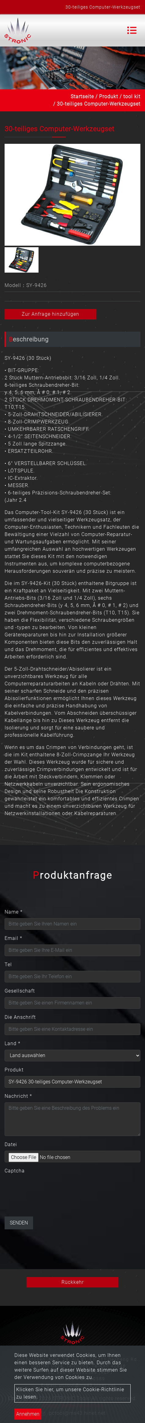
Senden (19, 1223)
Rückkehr (72, 1282)
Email (13, 938)
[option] (72, 195)
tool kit (131, 96)
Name (14, 912)
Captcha (15, 1171)
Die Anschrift (20, 1017)
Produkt (108, 96)
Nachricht (18, 1096)
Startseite (82, 96)
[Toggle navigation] (131, 30)
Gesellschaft (20, 991)
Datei (11, 1144)
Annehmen (27, 1414)
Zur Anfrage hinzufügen (50, 314)
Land (12, 1043)
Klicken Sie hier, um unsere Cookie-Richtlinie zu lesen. (70, 1393)
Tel (8, 964)
